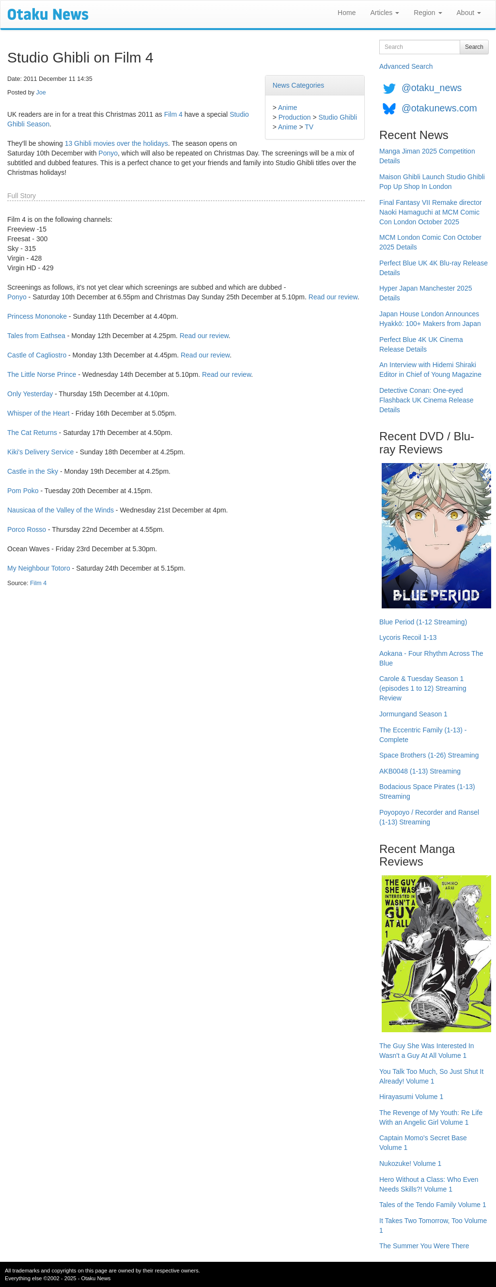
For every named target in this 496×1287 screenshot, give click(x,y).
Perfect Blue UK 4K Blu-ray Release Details (433, 268)
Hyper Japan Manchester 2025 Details (425, 293)
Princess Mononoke (37, 316)
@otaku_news (432, 87)
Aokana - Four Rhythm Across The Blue (431, 658)
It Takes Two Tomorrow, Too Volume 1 (433, 1225)
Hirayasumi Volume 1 (411, 1097)
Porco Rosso (26, 529)
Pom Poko (23, 491)
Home (347, 12)
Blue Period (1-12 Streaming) (423, 622)
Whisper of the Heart (38, 413)
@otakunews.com (439, 108)
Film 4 (173, 114)
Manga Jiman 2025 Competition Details (427, 156)
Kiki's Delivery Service (40, 452)
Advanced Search (406, 66)
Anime (287, 107)
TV (309, 127)
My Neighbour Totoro (38, 568)
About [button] (469, 12)
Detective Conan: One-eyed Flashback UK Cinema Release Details (426, 400)
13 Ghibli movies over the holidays (116, 143)
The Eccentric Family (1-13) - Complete (422, 735)
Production (295, 117)
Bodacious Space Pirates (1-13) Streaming (427, 791)
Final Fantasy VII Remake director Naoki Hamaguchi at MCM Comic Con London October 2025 (430, 212)
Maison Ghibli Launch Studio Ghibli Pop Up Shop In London (432, 181)
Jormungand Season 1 (413, 714)
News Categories (299, 85)
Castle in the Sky (32, 471)
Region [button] (428, 12)
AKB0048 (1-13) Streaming (420, 771)
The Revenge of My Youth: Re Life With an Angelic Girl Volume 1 (430, 1117)
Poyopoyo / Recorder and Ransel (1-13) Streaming (429, 817)
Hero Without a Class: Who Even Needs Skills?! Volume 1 (429, 1184)
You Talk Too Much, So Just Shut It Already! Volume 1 (431, 1076)
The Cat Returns (32, 432)
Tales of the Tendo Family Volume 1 (432, 1205)
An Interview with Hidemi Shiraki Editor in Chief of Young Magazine (430, 369)
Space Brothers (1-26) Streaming (429, 755)
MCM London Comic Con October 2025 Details (430, 242)
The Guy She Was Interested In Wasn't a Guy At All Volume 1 (426, 1050)
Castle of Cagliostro (36, 355)
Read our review (333, 297)
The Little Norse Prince (41, 374)
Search (474, 47)
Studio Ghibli (338, 117)
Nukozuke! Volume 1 (410, 1163)
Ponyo (108, 153)
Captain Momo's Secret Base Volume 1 (423, 1142)
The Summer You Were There (424, 1246)
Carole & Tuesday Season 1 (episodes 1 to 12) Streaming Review (422, 688)
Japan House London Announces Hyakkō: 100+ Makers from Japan (430, 318)
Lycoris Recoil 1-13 (408, 637)
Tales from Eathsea (36, 336)
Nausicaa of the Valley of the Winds (60, 510)
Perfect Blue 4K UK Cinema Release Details (421, 344)
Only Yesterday (30, 394)
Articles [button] (384, 12)
